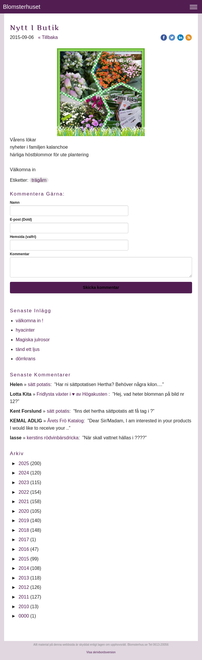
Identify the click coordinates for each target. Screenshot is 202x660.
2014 (23, 568)
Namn (15, 202)
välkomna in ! (29, 320)
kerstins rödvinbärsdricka (53, 437)
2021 (23, 501)
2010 (23, 606)
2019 (23, 520)
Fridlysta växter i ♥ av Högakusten (72, 394)
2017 (23, 539)
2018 (23, 530)
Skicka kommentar (101, 287)
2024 (23, 472)
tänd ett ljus (28, 349)
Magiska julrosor (33, 339)
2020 (23, 511)
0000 (23, 615)
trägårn (39, 180)
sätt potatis (39, 384)
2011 (23, 596)
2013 (23, 577)
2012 (23, 587)
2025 (23, 463)
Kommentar (20, 254)
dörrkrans (26, 358)
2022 (23, 492)
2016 (23, 549)
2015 (23, 558)
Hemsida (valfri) (23, 237)
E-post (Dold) (21, 219)
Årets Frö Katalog (65, 420)
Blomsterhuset (21, 7)
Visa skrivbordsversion (101, 652)
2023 (23, 482)
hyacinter (26, 330)
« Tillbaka (48, 37)
